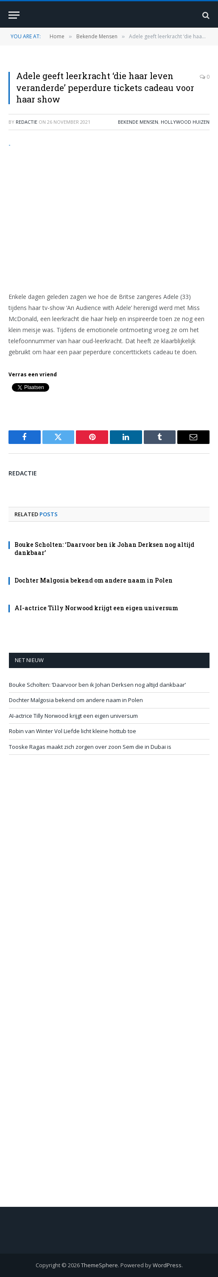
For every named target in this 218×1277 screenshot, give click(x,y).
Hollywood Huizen (185, 122)
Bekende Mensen (138, 122)
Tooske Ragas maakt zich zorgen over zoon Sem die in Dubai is (90, 747)
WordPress (167, 1265)
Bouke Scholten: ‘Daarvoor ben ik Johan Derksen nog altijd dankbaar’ (97, 684)
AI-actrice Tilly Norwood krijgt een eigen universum (96, 608)
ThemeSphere (99, 1265)
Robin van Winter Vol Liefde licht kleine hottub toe (72, 731)
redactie (26, 122)
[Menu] (14, 15)
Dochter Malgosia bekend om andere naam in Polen (93, 580)
